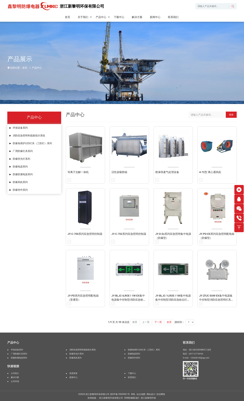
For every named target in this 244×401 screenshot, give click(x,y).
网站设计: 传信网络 (156, 394)
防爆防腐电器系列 (23, 174)
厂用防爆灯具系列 (23, 151)
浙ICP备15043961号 (120, 394)
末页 (169, 322)
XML (133, 394)
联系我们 (132, 377)
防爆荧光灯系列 (21, 158)
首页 (24, 67)
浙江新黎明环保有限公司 (111, 398)
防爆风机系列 (20, 182)
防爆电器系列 (20, 166)
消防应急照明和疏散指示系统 (29, 135)
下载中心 (132, 373)
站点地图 (141, 394)
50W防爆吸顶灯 (131, 398)
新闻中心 (73, 377)
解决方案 (15, 377)
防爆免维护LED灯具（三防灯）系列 (32, 143)
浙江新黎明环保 (148, 398)
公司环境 (15, 381)
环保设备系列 (20, 127)
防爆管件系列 (20, 189)
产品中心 (37, 67)
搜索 (231, 114)
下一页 (158, 322)
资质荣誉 (73, 373)
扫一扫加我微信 (190, 378)
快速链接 (13, 366)
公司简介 (15, 373)
